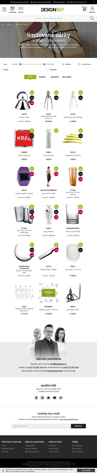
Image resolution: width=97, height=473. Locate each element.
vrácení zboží (53, 448)
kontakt (21, 12)
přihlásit (92, 12)
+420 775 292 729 (35, 367)
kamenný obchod (7, 448)
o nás (3, 445)
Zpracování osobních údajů (69, 419)
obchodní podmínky (32, 451)
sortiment (4, 12)
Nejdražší (54, 77)
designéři (53, 70)
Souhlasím (86, 470)
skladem (68, 64)
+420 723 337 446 (70, 367)
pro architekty (77, 445)
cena (5, 64)
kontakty (4, 451)
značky (5, 70)
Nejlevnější (66, 77)
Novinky (42, 77)
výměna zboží (53, 451)
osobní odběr (30, 445)
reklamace (52, 445)
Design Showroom (55, 370)
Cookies (67, 462)
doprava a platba (31, 448)
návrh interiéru (77, 451)
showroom (13, 12)
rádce (9, 25)
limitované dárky (21, 25)
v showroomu (86, 64)
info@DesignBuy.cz (58, 364)
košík (84, 10)
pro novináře (76, 448)
